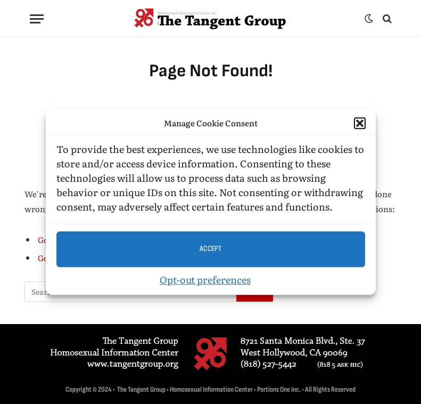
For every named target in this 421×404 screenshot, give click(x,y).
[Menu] (37, 19)
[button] (359, 123)
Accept (211, 249)
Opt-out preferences (205, 279)
